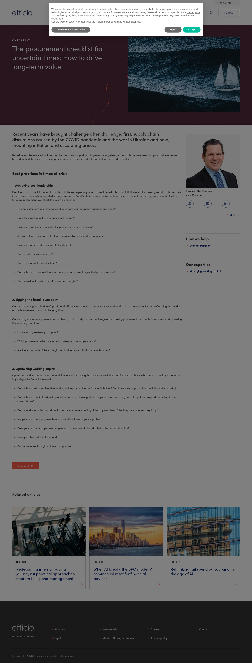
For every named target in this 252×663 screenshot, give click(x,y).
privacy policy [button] (166, 9)
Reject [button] (173, 29)
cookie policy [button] (193, 12)
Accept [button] (192, 29)
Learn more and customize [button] (71, 29)
